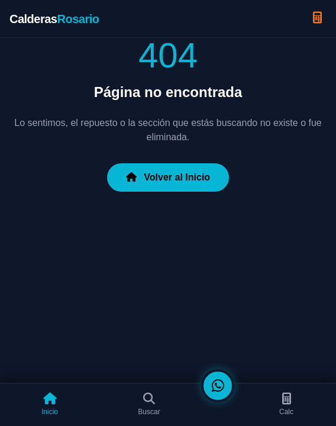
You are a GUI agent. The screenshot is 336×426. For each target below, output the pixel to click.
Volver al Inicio (168, 177)
